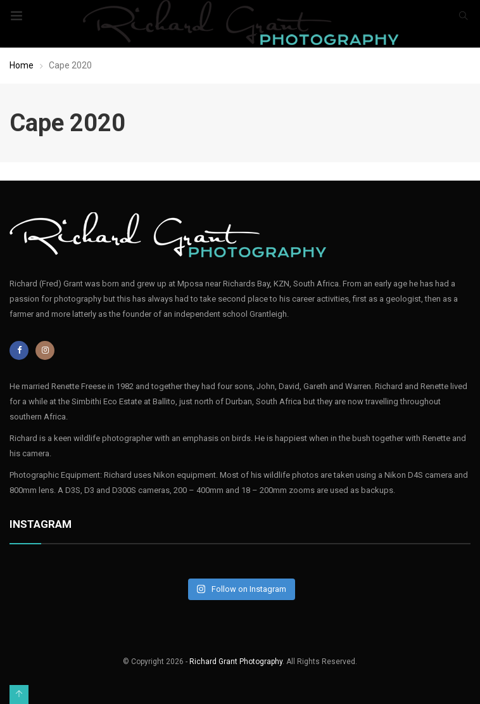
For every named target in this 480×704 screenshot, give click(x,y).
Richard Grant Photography (235, 661)
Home (21, 65)
